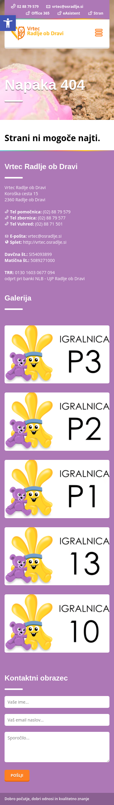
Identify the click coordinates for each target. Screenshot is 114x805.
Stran (95, 13)
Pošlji (17, 775)
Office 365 (37, 13)
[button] (8, 23)
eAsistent (68, 13)
